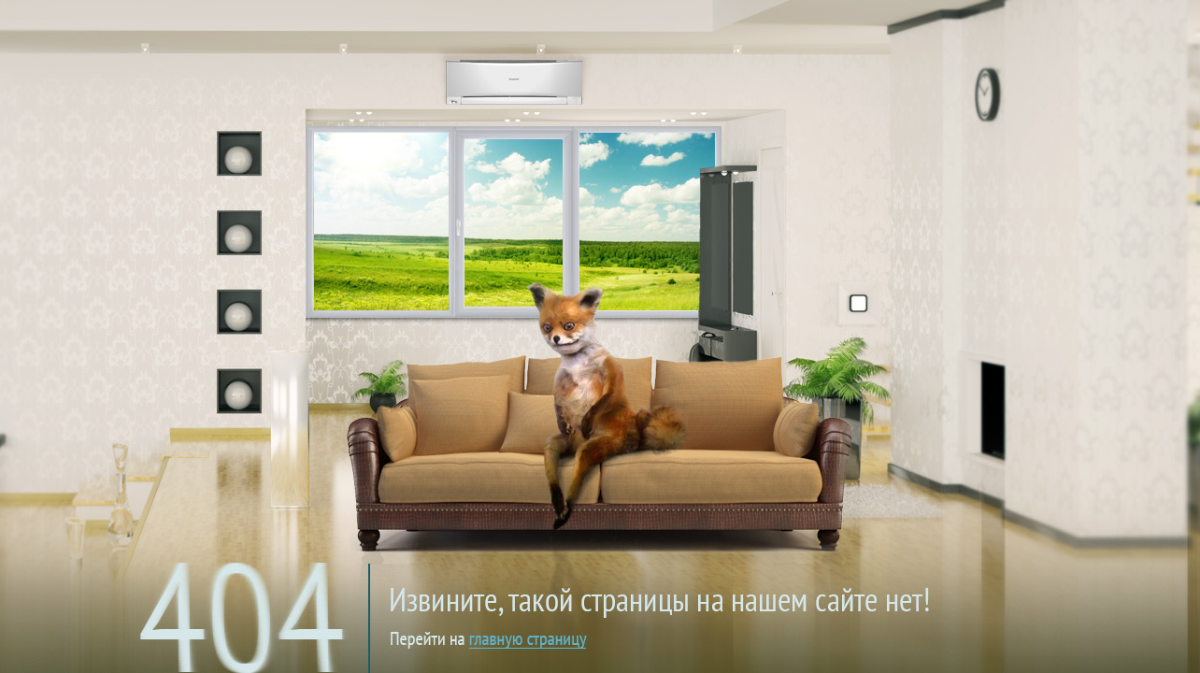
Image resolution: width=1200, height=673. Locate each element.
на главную (611, 583)
